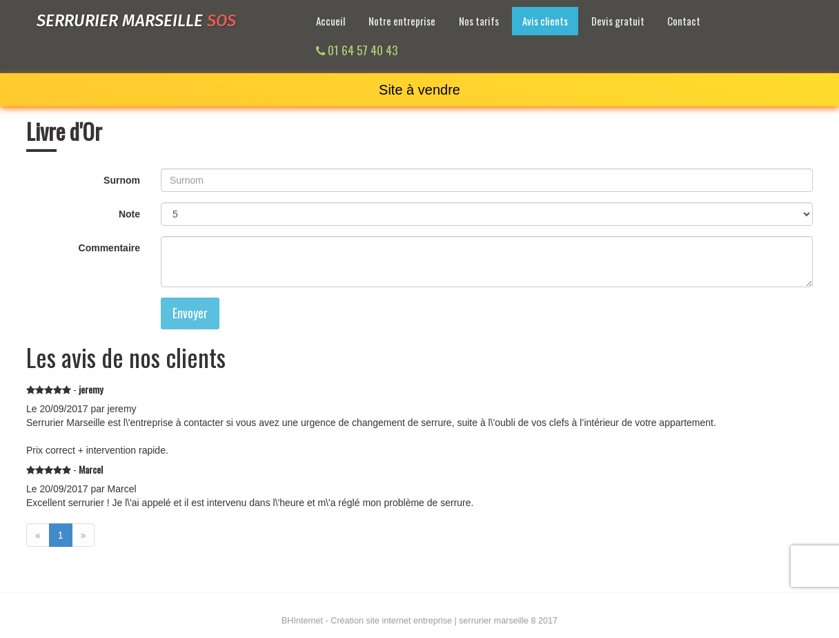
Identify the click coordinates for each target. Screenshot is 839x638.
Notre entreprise (401, 20)
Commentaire (109, 247)
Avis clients (545, 20)
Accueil (330, 20)
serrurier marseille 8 (497, 621)
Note (129, 214)
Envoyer (190, 313)
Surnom (121, 180)
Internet (302, 621)
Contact (683, 20)
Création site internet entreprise (391, 621)
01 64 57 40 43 (356, 50)
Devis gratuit (617, 20)
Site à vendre (419, 89)
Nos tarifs (479, 20)
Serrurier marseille (136, 20)
